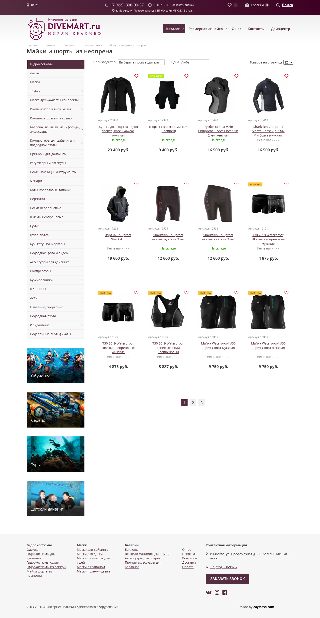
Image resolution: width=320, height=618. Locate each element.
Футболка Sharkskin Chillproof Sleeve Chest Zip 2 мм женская (218, 131)
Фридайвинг (39, 325)
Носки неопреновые (45, 208)
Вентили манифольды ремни (147, 554)
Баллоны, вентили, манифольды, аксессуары (55, 129)
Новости (188, 554)
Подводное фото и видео (49, 253)
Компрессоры (40, 271)
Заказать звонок (183, 5)
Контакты (256, 28)
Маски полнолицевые (93, 571)
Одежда (32, 549)
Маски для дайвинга (92, 549)
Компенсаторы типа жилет (50, 109)
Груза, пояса (39, 235)
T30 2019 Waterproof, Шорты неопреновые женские (118, 348)
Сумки (34, 226)
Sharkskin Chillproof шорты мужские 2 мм (168, 237)
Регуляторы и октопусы (48, 163)
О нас (236, 28)
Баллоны (131, 549)
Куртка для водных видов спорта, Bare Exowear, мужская (118, 131)
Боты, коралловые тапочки (50, 190)
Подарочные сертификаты (50, 334)
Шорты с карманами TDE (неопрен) (168, 129)
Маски (35, 82)
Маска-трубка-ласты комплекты (54, 100)
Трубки (35, 91)
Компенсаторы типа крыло (51, 118)
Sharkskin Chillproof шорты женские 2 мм (218, 237)
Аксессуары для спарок (142, 558)
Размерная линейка (206, 28)
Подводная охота (43, 316)
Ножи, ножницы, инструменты (53, 172)
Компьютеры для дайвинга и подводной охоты (52, 142)
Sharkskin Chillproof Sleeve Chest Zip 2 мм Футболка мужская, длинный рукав (268, 133)
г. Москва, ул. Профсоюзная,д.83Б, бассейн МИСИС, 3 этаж (154, 10)
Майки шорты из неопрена (40, 573)
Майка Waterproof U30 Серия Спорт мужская (218, 346)
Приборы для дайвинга (48, 154)
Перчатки (37, 199)
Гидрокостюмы (41, 64)
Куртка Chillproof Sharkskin (118, 237)
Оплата (188, 567)
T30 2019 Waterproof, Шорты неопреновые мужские (268, 239)
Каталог (173, 28)
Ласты (35, 73)
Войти (35, 5)
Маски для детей (90, 554)
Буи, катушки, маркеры (47, 244)
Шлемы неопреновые (46, 217)
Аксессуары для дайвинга (49, 262)
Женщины (38, 289)
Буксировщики (41, 280)
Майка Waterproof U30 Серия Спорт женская (268, 346)
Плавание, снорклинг (46, 307)
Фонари (36, 181)
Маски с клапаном (91, 567)
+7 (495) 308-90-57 (223, 567)
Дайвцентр (280, 28)
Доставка (189, 562)
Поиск (287, 4)
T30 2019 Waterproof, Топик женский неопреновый (168, 348)
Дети (34, 298)
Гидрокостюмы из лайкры (46, 567)
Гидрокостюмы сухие (43, 562)
